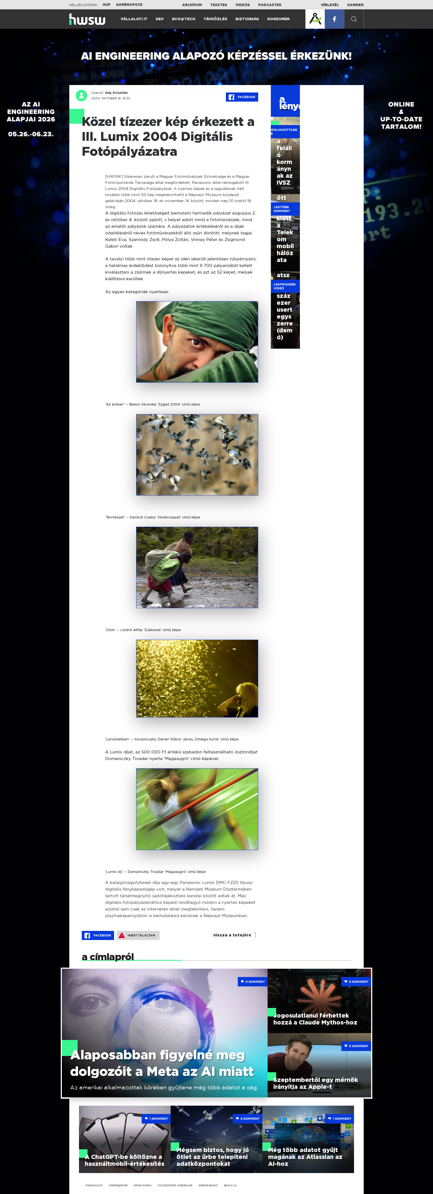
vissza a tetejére (232, 935)
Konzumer (278, 19)
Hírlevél (330, 5)
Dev (160, 19)
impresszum (94, 1185)
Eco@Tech (183, 19)
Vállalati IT (134, 19)
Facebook (242, 97)
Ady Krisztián (116, 93)
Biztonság (247, 19)
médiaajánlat (118, 1185)
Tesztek (218, 5)
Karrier (355, 5)
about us (230, 1185)
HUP (106, 4)
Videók (243, 5)
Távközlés (215, 19)
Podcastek (269, 5)
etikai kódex (143, 1185)
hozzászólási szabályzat (175, 1185)
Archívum (192, 5)
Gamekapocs (129, 4)
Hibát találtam (137, 935)
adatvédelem (208, 1185)
